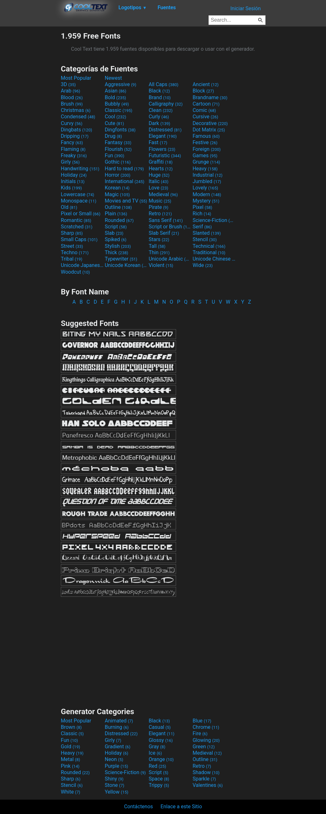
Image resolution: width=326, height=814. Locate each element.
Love (158, 188)
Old (69, 207)
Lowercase (77, 194)
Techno (75, 252)
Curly (159, 117)
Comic (204, 110)
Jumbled (207, 181)
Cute (114, 123)
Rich (202, 214)
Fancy (72, 142)
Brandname (210, 97)
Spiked (115, 239)
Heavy (205, 169)
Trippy (159, 785)
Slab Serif (164, 233)
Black (159, 91)
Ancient (206, 84)
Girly (70, 162)
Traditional (209, 252)
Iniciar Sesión (245, 8)
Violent (161, 265)
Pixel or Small (80, 214)
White (70, 792)
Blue (202, 721)
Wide (203, 265)
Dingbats (76, 130)
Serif (202, 227)
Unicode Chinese (214, 259)
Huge (159, 175)
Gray (157, 747)
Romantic (76, 220)
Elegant (163, 136)
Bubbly (117, 104)
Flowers (162, 149)
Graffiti (161, 162)
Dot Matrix (209, 130)
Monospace (78, 201)
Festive (205, 142)
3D (68, 84)
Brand (160, 97)
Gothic (118, 162)
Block (203, 91)
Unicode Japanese (82, 265)
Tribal (71, 259)
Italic (158, 181)
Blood (72, 97)
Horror (118, 175)
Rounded (119, 220)
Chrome (206, 727)
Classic (118, 110)
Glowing (206, 740)
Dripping (75, 136)
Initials (73, 181)
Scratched (76, 227)
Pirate (158, 207)
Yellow (116, 792)
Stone (114, 785)
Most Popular (76, 78)
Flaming (73, 149)
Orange (161, 759)
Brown (71, 727)
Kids (71, 188)
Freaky (74, 155)
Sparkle (204, 779)
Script (116, 227)
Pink (70, 766)
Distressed (165, 130)
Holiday (74, 175)
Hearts (161, 169)
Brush (72, 104)
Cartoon (206, 104)
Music (160, 201)
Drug (113, 136)
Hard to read (124, 169)
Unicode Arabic (170, 259)
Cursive (205, 117)
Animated (119, 721)
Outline (118, 207)
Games (205, 155)
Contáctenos (138, 806)
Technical (209, 246)
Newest (113, 78)
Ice (155, 753)
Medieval (163, 194)
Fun (114, 155)
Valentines (208, 785)
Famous (206, 136)
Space (159, 779)
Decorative (210, 123)
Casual (160, 727)
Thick (116, 252)
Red (157, 766)
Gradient (117, 747)
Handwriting (80, 169)
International (124, 181)
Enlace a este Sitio (181, 806)
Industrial (208, 175)
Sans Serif (166, 220)
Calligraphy (166, 104)
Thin (159, 252)
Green (204, 747)
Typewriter (121, 259)
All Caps (163, 84)
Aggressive (120, 84)
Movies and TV (126, 201)
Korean (117, 188)
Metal (70, 759)
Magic (117, 194)
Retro (160, 214)
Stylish (118, 246)
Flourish (118, 149)
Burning (117, 727)
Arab (70, 91)
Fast (158, 142)
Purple (116, 766)
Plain (116, 214)
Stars (159, 239)
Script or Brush (170, 227)
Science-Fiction (214, 220)
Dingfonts (120, 130)
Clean (161, 110)
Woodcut (75, 272)
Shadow (206, 772)
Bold (115, 97)
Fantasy (118, 142)
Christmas (75, 110)
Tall (157, 246)
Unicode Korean (126, 265)
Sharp (72, 233)
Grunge (206, 162)
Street (72, 246)
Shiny (114, 779)
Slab (114, 233)
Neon (114, 759)
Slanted (207, 233)
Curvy (71, 123)
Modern (207, 194)
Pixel (202, 207)
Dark (159, 123)
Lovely (205, 188)
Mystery (206, 201)
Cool (115, 117)
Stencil (205, 239)
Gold (70, 747)
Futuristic (165, 155)
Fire (200, 733)
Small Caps (79, 239)
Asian (115, 91)
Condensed (78, 117)
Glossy (161, 740)
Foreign (207, 149)
